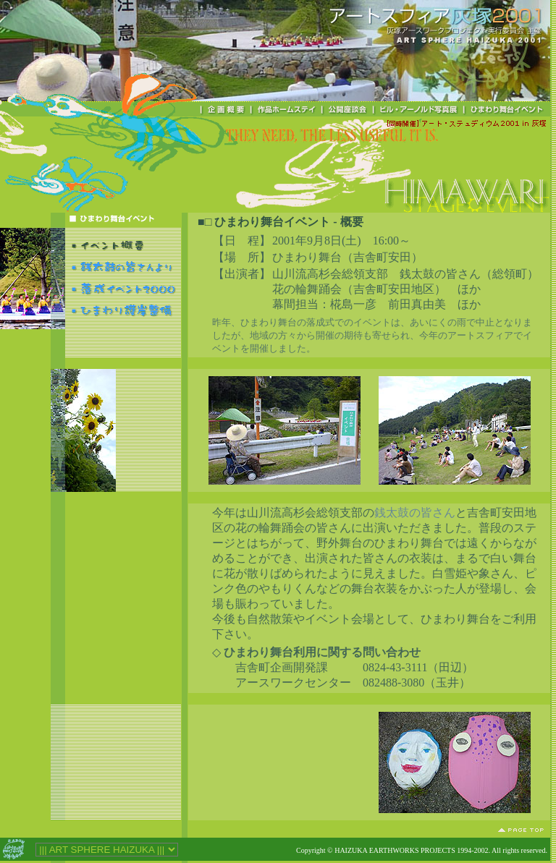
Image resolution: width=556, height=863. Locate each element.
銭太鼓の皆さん (414, 512)
